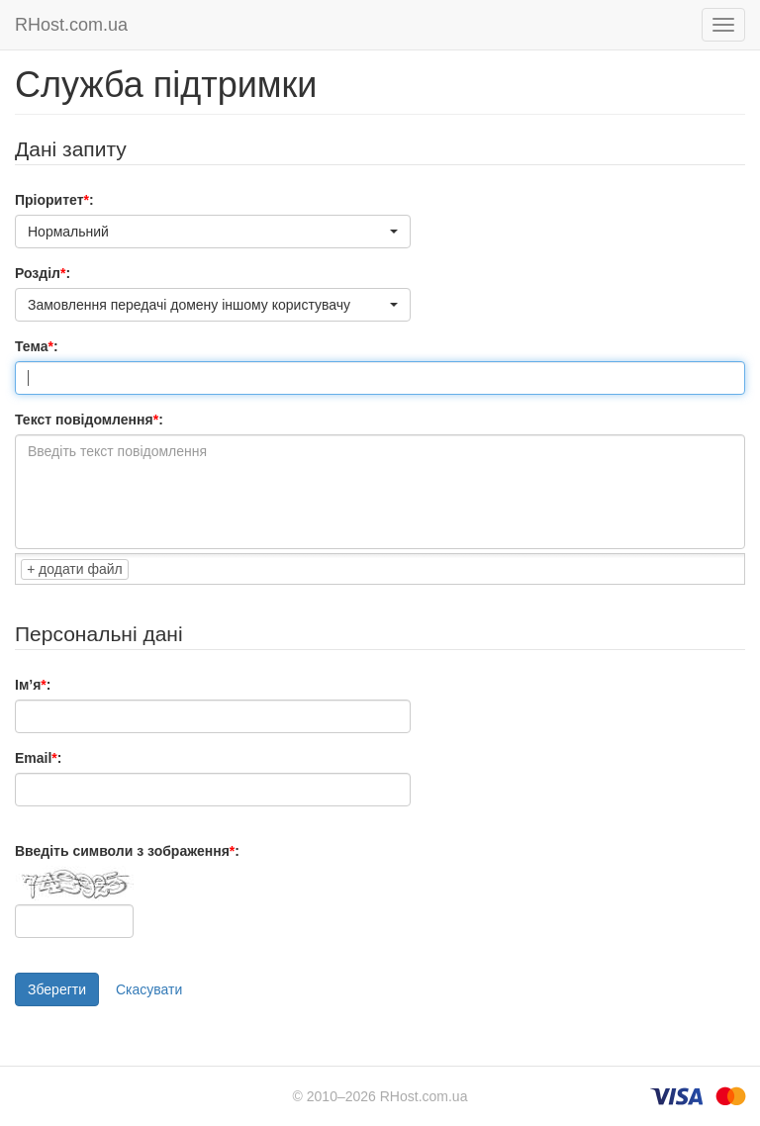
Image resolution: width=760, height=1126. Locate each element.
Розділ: (42, 273)
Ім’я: (32, 685)
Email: (38, 758)
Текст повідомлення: (89, 419)
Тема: (36, 346)
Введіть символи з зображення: (127, 851)
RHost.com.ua (71, 25)
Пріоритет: (54, 200)
